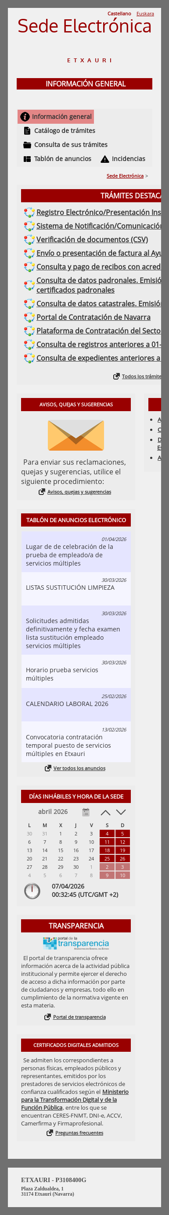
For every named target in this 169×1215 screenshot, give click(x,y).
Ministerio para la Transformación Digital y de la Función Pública (75, 1099)
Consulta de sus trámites (71, 144)
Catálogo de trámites (64, 130)
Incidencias (128, 158)
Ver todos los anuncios (79, 768)
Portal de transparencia (79, 1017)
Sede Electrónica (125, 175)
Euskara (145, 13)
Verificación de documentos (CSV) (92, 239)
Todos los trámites (143, 376)
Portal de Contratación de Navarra (93, 317)
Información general (62, 116)
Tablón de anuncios (62, 158)
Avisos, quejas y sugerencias (79, 491)
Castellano (119, 13)
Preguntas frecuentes (79, 1132)
